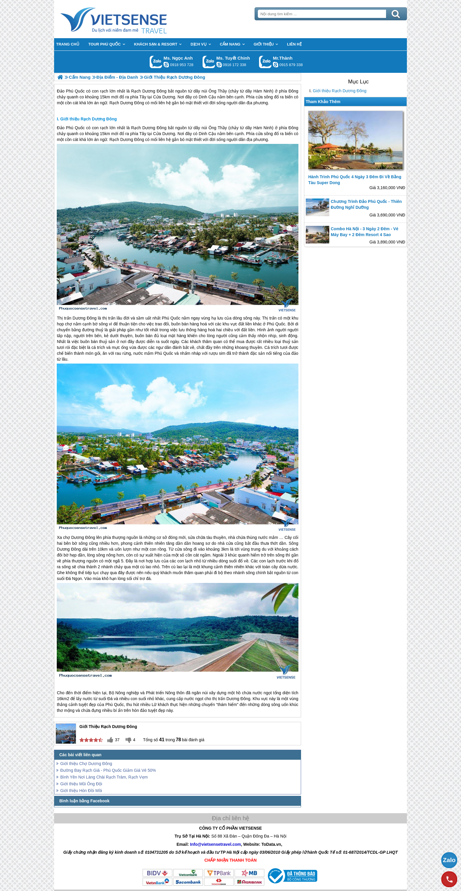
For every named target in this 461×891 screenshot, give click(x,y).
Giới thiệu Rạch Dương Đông (339, 90)
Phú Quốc (75, 127)
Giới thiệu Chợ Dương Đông (86, 763)
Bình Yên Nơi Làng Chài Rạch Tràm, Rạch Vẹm (104, 777)
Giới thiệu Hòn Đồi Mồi (81, 790)
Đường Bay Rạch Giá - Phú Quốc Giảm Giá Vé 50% (108, 770)
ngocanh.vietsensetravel (166, 65)
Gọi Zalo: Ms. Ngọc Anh (156, 61)
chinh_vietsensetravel (219, 65)
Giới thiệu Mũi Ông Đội (81, 783)
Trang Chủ (128, 19)
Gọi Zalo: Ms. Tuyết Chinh (209, 61)
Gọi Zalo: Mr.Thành (265, 61)
